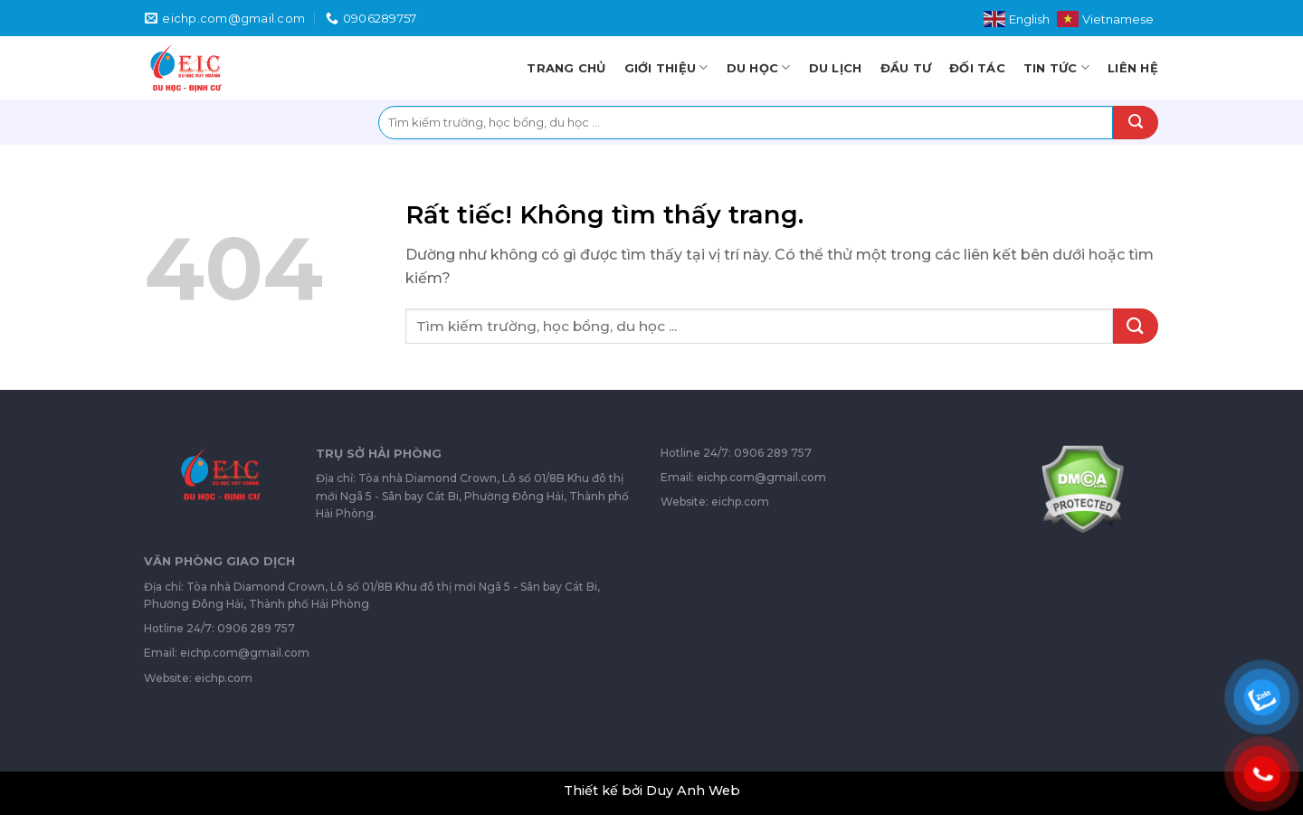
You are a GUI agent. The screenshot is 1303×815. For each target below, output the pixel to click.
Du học (759, 67)
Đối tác (977, 68)
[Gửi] (1135, 122)
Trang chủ (566, 68)
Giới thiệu (666, 67)
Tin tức (1056, 67)
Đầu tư (906, 68)
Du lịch (835, 68)
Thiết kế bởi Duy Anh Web (652, 790)
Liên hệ (1133, 68)
